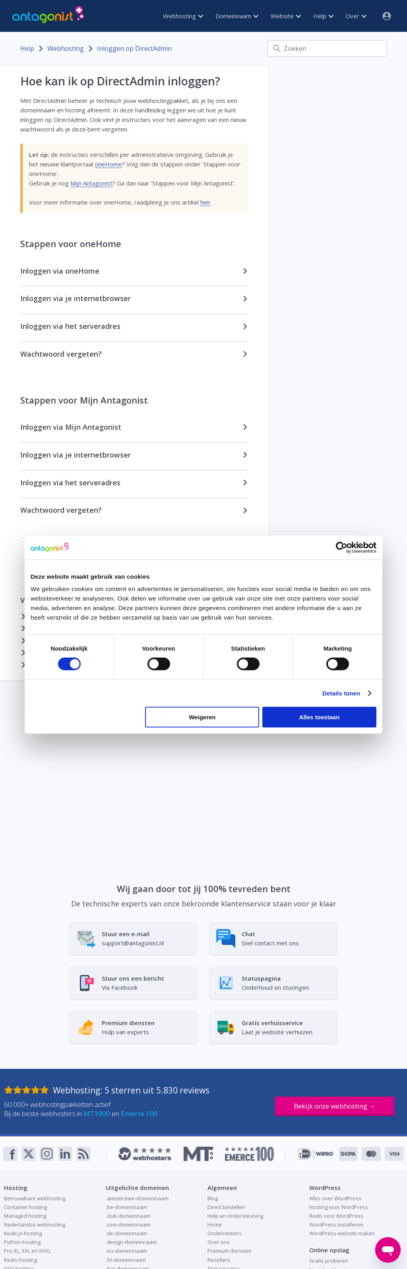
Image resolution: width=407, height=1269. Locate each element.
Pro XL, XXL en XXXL (27, 1250)
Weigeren (202, 717)
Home (214, 1224)
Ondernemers (224, 1233)
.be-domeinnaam (126, 1207)
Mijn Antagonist (91, 183)
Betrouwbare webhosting (34, 1198)
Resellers (218, 1259)
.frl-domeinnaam (126, 1259)
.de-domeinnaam (126, 1233)
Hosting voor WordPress (338, 1207)
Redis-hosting (20, 1259)
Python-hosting (22, 1242)
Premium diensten (229, 1250)
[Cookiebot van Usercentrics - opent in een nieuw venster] (341, 547)
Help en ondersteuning (235, 1215)
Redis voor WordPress (336, 1215)
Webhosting (183, 16)
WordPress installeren (336, 1224)
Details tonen (341, 693)
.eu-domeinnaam (126, 1250)
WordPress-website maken (342, 1233)
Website (286, 16)
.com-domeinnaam (128, 1224)
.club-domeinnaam (128, 1215)
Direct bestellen (226, 1207)
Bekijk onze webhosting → (335, 1106)
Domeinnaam (236, 16)
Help (323, 16)
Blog (212, 1198)
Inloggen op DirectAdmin (134, 48)
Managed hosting (25, 1215)
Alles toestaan (319, 717)
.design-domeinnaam (131, 1242)
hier (205, 202)
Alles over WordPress (335, 1198)
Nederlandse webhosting (34, 1224)
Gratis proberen (328, 1260)
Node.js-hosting (23, 1233)
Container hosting (25, 1207)
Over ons (218, 1242)
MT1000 (96, 1113)
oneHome (108, 164)
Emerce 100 (139, 1113)
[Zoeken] (327, 48)
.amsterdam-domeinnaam (137, 1198)
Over (355, 16)
